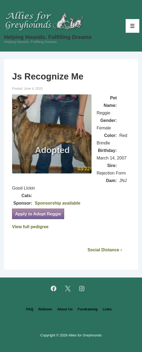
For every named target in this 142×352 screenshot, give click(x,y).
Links (107, 309)
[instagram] (82, 288)
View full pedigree (30, 226)
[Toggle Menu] (132, 26)
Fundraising (87, 309)
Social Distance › (105, 250)
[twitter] (68, 288)
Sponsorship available (57, 203)
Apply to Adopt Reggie (38, 214)
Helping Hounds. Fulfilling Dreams (48, 37)
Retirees (45, 309)
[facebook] (53, 288)
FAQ (30, 309)
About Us (65, 309)
